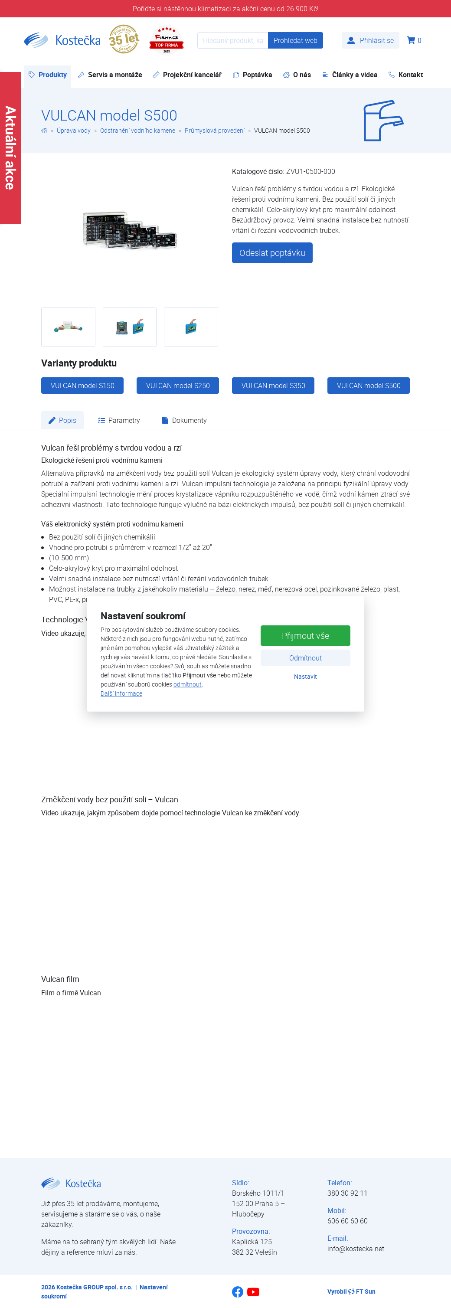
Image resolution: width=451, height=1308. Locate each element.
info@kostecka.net (355, 1248)
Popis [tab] (62, 420)
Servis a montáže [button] (110, 74)
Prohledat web (295, 40)
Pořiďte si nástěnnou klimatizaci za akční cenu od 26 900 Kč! (226, 8)
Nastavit (305, 676)
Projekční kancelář (187, 74)
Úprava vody (74, 130)
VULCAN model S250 (178, 385)
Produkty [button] (49, 74)
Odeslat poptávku (272, 252)
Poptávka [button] (252, 74)
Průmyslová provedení (215, 130)
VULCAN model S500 (369, 385)
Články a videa (350, 74)
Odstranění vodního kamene (137, 130)
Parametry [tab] (119, 420)
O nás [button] (297, 74)
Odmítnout (305, 657)
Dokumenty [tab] (184, 420)
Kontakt (405, 74)
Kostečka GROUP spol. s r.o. (94, 1287)
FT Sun (362, 1291)
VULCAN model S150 (82, 385)
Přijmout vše (305, 635)
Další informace (121, 693)
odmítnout (187, 684)
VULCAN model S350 (273, 385)
